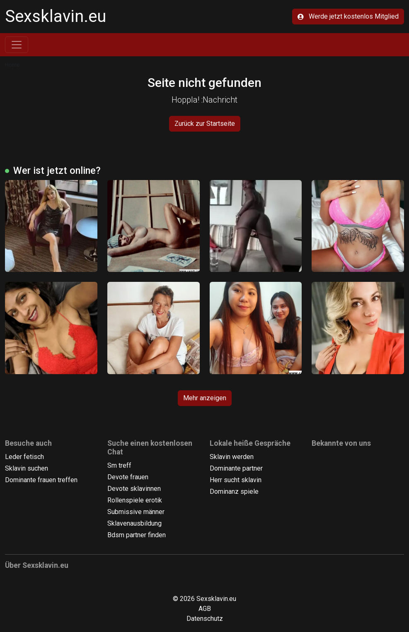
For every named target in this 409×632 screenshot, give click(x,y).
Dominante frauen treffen (41, 480)
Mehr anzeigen (204, 398)
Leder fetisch (24, 457)
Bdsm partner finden (136, 535)
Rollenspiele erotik (134, 500)
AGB (204, 609)
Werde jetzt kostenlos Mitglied (348, 16)
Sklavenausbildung (134, 523)
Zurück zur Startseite (204, 123)
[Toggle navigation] (16, 44)
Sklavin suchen (26, 468)
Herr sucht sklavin (235, 480)
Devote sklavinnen (134, 489)
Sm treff (119, 465)
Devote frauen (127, 477)
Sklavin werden (232, 457)
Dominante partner (236, 468)
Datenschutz (204, 618)
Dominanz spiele (234, 491)
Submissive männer (136, 512)
